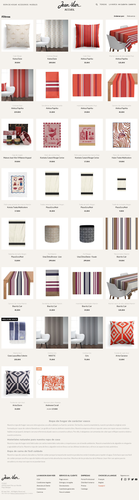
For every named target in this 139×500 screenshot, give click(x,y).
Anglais (101, 482)
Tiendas (103, 4)
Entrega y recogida (66, 482)
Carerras (40, 492)
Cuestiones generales (67, 489)
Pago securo (63, 479)
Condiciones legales (44, 482)
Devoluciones (64, 486)
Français (101, 479)
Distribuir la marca (87, 482)
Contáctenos (41, 489)
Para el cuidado (64, 492)
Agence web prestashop (17, 493)
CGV (38, 479)
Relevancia (132, 16)
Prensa (83, 486)
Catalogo (84, 489)
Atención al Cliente (43, 486)
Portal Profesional (87, 479)
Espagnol (101, 486)
